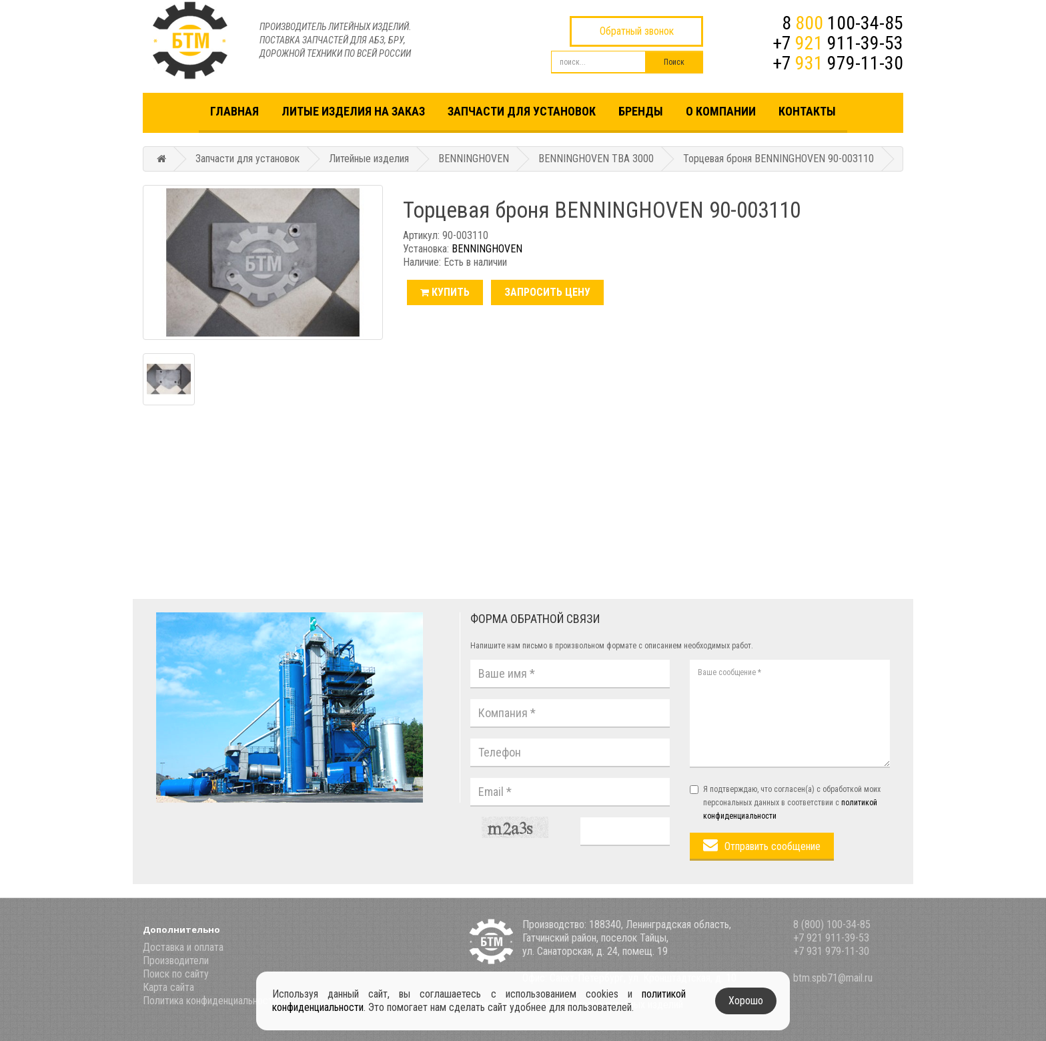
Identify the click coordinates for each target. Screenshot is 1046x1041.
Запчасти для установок (522, 111)
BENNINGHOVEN (473, 158)
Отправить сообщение (772, 846)
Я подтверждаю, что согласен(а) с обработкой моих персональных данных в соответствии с (785, 803)
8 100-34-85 (842, 23)
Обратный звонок (637, 31)
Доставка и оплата (183, 947)
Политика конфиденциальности (210, 1000)
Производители (176, 960)
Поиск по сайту (176, 974)
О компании (721, 111)
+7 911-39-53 (837, 43)
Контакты (807, 111)
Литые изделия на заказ (353, 111)
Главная (234, 111)
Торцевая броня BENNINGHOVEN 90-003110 (778, 158)
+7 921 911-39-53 (831, 937)
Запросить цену (547, 292)
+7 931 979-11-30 (831, 951)
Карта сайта (168, 987)
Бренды (640, 111)
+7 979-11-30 (837, 63)
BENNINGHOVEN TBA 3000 (596, 158)
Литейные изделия (369, 158)
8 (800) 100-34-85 (832, 924)
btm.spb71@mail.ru (833, 978)
